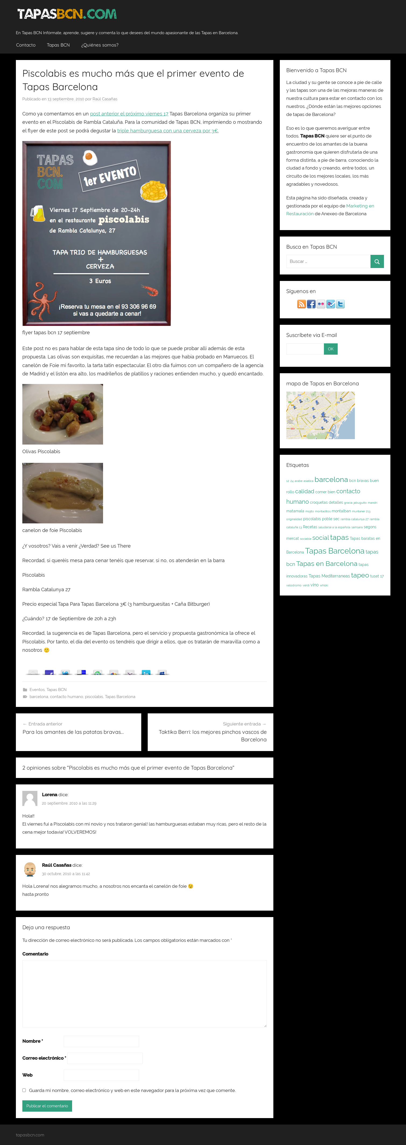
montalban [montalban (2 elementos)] (341, 511)
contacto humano (66, 696)
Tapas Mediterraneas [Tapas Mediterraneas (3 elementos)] (329, 576)
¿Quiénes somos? (99, 45)
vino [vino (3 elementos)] (314, 584)
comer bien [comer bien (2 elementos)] (325, 492)
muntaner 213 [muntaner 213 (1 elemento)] (361, 511)
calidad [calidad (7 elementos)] (304, 491)
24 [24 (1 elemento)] (292, 480)
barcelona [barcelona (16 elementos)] (331, 479)
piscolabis (94, 696)
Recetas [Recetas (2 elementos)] (310, 527)
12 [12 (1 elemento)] (287, 480)
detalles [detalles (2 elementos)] (336, 502)
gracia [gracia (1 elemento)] (348, 502)
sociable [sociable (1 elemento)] (305, 538)
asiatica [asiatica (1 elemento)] (308, 480)
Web (27, 1075)
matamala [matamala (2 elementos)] (295, 511)
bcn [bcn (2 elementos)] (352, 480)
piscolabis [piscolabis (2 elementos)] (312, 519)
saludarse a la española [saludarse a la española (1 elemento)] (334, 527)
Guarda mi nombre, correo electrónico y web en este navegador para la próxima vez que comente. (132, 1090)
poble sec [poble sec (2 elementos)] (331, 519)
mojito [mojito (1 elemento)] (309, 511)
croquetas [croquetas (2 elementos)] (319, 502)
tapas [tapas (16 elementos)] (339, 537)
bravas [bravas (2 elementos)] (363, 480)
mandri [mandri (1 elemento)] (372, 502)
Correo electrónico (44, 1058)
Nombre (32, 1041)
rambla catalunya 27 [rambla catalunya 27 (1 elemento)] (355, 519)
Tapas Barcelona (120, 696)
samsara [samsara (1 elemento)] (357, 527)
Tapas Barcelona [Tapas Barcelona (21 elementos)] (335, 550)
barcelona (39, 696)
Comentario (35, 954)
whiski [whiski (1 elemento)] (324, 585)
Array (33, 671)
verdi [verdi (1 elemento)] (306, 585)
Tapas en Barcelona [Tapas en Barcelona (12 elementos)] (327, 563)
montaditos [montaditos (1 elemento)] (323, 511)
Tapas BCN (58, 45)
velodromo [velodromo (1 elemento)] (294, 585)
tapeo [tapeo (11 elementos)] (360, 575)
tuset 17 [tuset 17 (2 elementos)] (377, 576)
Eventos (37, 689)
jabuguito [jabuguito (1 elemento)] (360, 502)
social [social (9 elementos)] (320, 537)
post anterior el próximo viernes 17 (129, 114)
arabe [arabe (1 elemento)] (298, 480)
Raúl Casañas (105, 99)
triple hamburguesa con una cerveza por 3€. (168, 130)
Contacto (26, 45)
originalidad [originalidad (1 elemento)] (294, 519)
